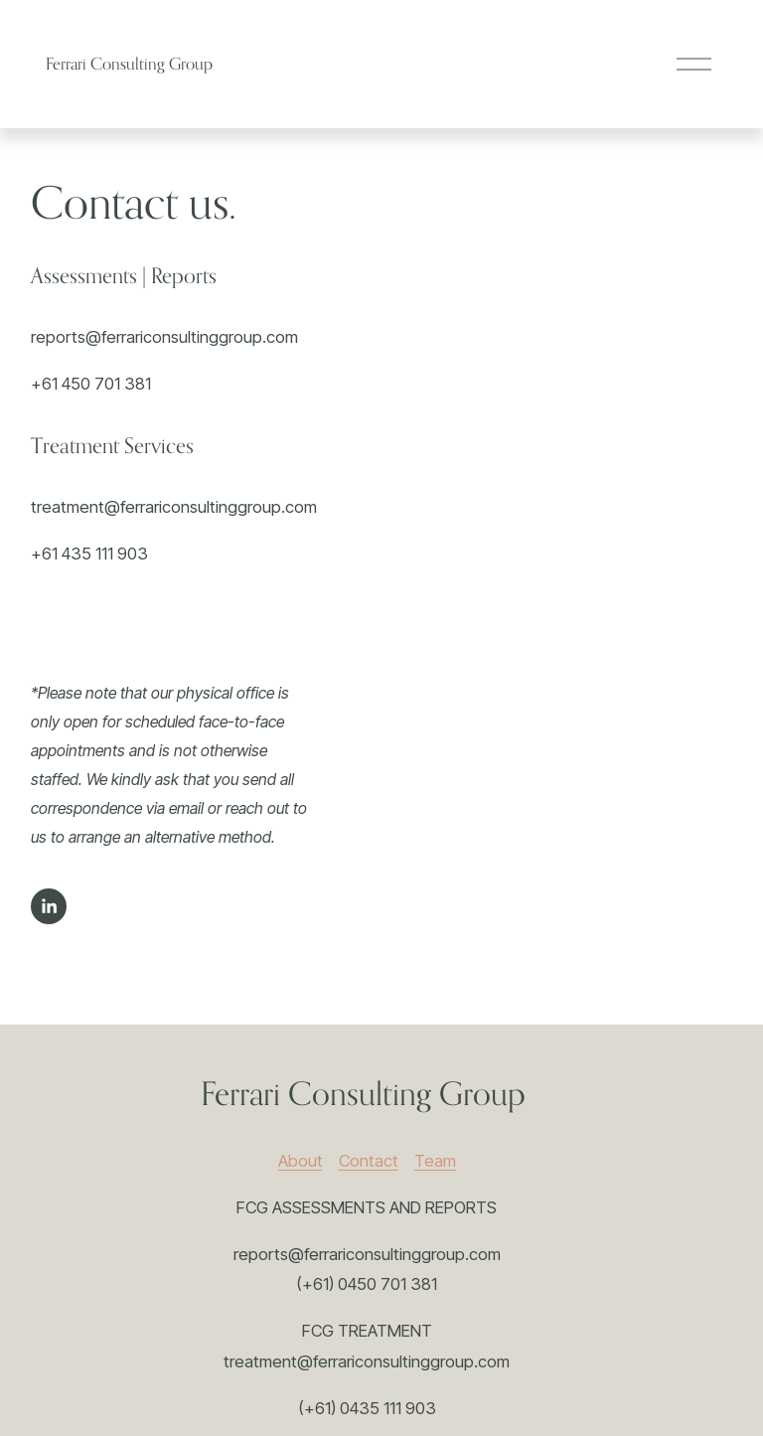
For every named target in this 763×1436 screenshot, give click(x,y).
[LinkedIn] (49, 906)
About (300, 1161)
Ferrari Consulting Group (129, 64)
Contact (368, 1161)
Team (435, 1161)
